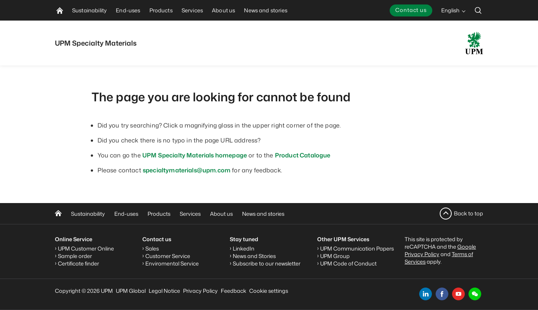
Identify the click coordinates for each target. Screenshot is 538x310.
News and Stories (254, 256)
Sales (152, 248)
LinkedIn (243, 248)
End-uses (126, 214)
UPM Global (131, 291)
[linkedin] (425, 294)
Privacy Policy (200, 291)
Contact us (411, 10)
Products (159, 214)
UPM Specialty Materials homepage (194, 155)
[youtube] (458, 294)
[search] (478, 10)
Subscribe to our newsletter (266, 263)
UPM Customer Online (86, 248)
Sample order (75, 256)
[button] (475, 294)
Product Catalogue (303, 155)
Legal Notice (164, 291)
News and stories (263, 214)
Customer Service (167, 256)
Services (190, 214)
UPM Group (335, 256)
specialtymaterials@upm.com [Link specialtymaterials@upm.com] (187, 170)
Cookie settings (268, 291)
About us (221, 214)
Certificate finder (78, 263)
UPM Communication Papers (357, 248)
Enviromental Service (172, 263)
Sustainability (88, 214)
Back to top (468, 213)
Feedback (233, 291)
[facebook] (442, 294)
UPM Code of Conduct (348, 263)
